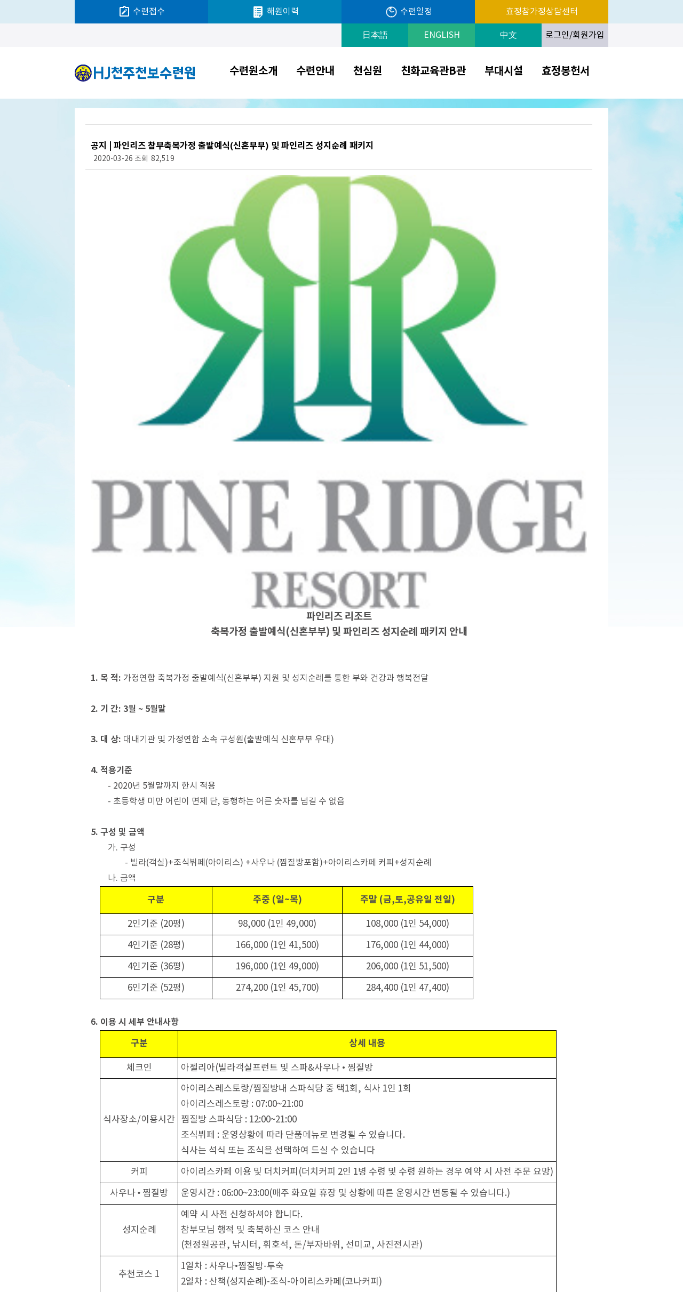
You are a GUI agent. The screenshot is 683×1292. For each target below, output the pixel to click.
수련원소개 (253, 71)
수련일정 (408, 12)
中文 (508, 35)
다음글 (105, 1112)
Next (605, 1254)
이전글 (137, 1112)
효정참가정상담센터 (542, 12)
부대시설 (504, 71)
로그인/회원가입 (575, 35)
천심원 (367, 71)
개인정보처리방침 (419, 1253)
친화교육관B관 (433, 71)
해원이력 (275, 12)
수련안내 (315, 71)
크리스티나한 (551, 1254)
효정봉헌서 (566, 71)
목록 (576, 1112)
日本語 (375, 35)
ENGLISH (442, 35)
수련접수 (141, 11)
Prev (497, 1254)
